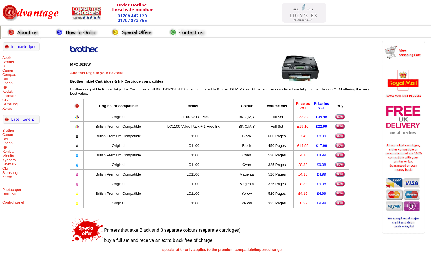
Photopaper (11, 189)
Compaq (9, 74)
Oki (5, 168)
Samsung (10, 104)
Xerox (7, 108)
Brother (8, 62)
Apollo (7, 58)
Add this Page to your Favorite (96, 73)
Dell (5, 79)
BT (4, 66)
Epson (7, 83)
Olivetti (8, 100)
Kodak (7, 91)
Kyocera (9, 160)
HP (4, 87)
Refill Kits (9, 194)
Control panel (13, 202)
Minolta (8, 156)
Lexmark (9, 96)
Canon (7, 70)
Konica (8, 151)
